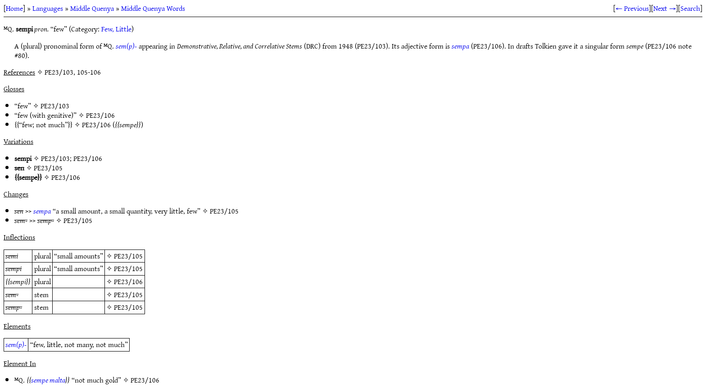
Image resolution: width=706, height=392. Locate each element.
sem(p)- (126, 46)
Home (14, 8)
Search (690, 8)
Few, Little (116, 28)
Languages (47, 8)
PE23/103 (55, 105)
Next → (664, 8)
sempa (460, 46)
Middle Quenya (92, 8)
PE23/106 (100, 115)
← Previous (632, 8)
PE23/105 (48, 167)
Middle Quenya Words (153, 8)
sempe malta (48, 380)
